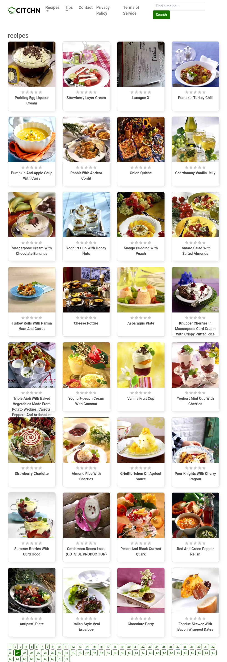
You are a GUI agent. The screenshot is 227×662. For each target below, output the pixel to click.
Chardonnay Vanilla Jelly (195, 173)
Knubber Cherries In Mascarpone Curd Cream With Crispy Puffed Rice (195, 328)
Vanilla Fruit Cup (140, 398)
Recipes (52, 7)
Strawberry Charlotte (32, 473)
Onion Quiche (141, 173)
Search (161, 14)
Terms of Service (131, 10)
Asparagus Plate (140, 323)
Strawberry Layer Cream (86, 98)
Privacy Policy (103, 10)
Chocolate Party (141, 624)
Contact (86, 7)
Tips (69, 7)
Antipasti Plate (32, 624)
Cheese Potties (86, 323)
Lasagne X (140, 98)
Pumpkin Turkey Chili (195, 98)
